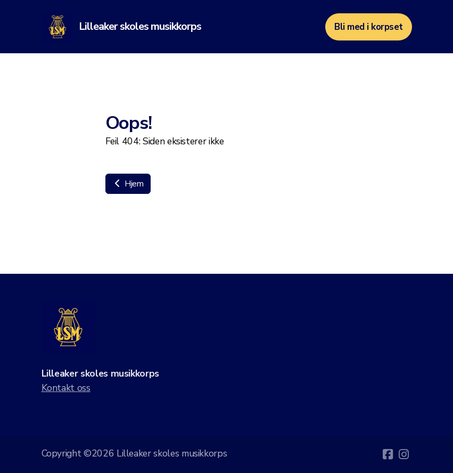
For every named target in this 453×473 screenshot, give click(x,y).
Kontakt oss (66, 387)
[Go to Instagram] (404, 454)
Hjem (128, 184)
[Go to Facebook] (388, 454)
